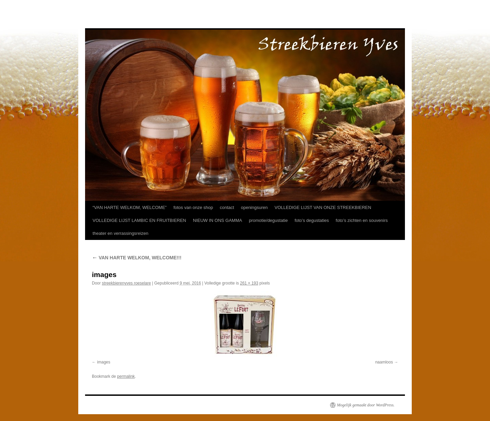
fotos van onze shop (193, 207)
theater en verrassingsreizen (120, 233)
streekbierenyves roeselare (126, 283)
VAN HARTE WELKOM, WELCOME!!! (136, 257)
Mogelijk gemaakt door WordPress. (365, 405)
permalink (126, 376)
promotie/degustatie (268, 220)
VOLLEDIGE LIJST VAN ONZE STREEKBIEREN (323, 207)
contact (227, 207)
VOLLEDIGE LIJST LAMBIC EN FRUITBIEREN (139, 220)
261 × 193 (249, 283)
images (103, 362)
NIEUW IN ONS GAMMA (217, 220)
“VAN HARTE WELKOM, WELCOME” (130, 207)
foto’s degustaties (312, 220)
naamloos (384, 362)
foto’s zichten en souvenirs (362, 220)
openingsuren (254, 207)
